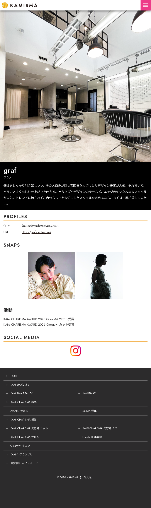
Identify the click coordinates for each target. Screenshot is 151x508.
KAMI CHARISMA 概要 (23, 402)
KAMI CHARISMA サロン (24, 437)
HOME (14, 376)
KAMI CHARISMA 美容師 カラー (101, 428)
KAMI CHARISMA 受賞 (23, 420)
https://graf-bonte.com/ (36, 232)
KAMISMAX (89, 393)
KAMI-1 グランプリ (21, 455)
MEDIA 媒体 (90, 411)
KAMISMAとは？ (20, 385)
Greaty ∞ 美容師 (92, 437)
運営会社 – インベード (24, 463)
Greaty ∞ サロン (20, 446)
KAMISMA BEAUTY (21, 393)
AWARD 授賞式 (19, 411)
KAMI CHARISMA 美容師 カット (29, 428)
